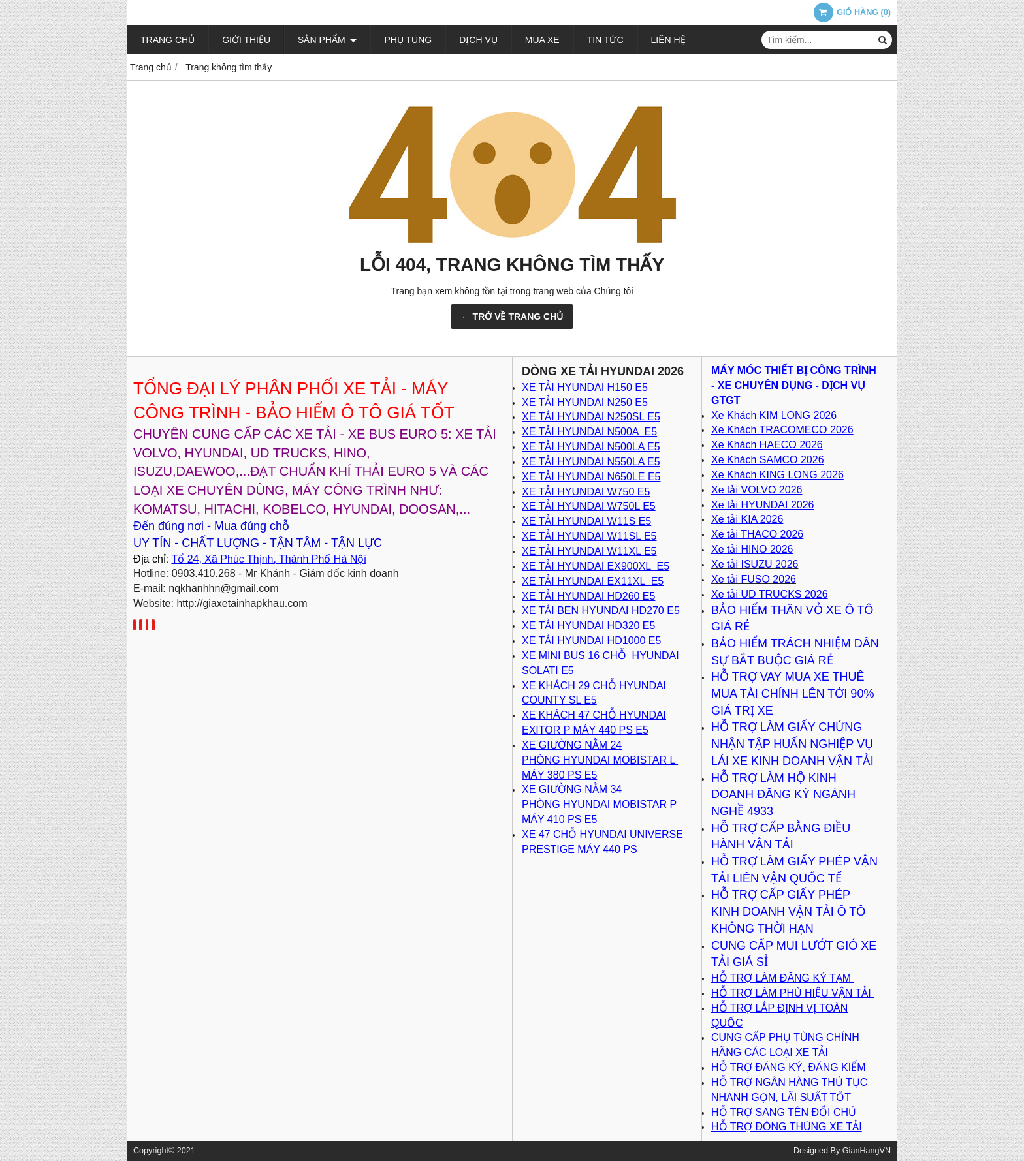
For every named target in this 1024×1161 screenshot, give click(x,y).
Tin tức (605, 40)
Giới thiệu (246, 40)
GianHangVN (866, 1150)
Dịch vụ (478, 40)
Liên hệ (668, 40)
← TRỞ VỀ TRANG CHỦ (512, 316)
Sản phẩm (327, 40)
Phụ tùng (408, 40)
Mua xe (542, 40)
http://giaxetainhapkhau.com (241, 603)
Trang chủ (167, 40)
